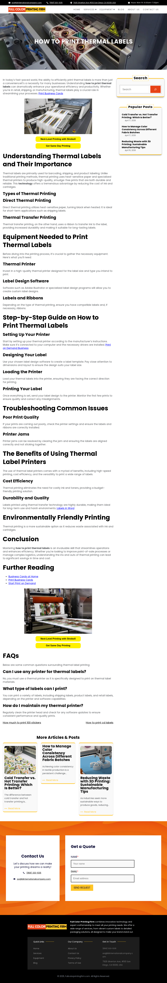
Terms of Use (74, 963)
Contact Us (73, 953)
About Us (72, 948)
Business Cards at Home (23, 576)
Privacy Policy (74, 958)
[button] (58, 139)
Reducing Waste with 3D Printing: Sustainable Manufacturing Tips (139, 136)
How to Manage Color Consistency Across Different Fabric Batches (140, 130)
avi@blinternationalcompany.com (27, 2)
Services (37, 953)
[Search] (155, 89)
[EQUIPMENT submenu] (113, 9)
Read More (14, 808)
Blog (35, 963)
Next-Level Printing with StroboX (58, 139)
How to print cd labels (99, 722)
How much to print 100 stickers (22, 722)
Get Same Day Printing (58, 146)
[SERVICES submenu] (95, 9)
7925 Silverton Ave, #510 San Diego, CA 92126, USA (94, 2)
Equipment (38, 958)
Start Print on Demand (22, 583)
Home (36, 948)
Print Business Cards (51, 93)
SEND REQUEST (82, 887)
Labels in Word (65, 508)
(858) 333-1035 (56, 2)
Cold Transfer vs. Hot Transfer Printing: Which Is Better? (140, 125)
